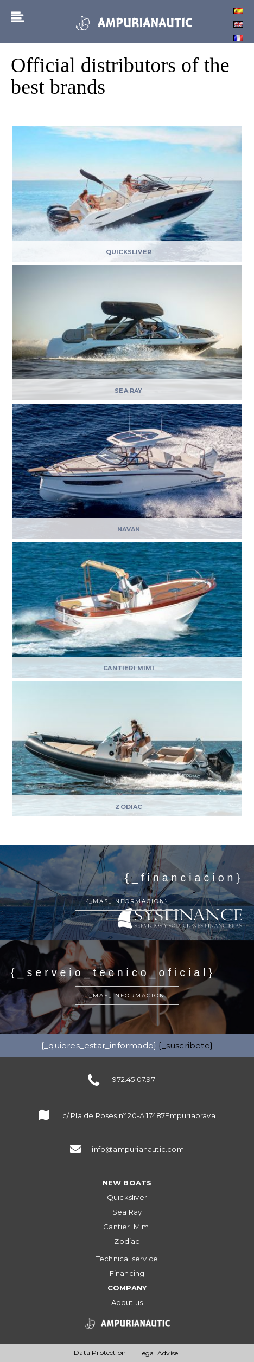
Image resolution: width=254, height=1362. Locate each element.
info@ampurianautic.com (137, 1149)
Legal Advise (158, 1353)
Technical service (127, 1258)
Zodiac (126, 1241)
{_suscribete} (185, 1045)
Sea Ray (127, 1212)
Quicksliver (127, 1197)
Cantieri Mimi (127, 1226)
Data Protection (100, 1352)
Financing (127, 1273)
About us (127, 1302)
